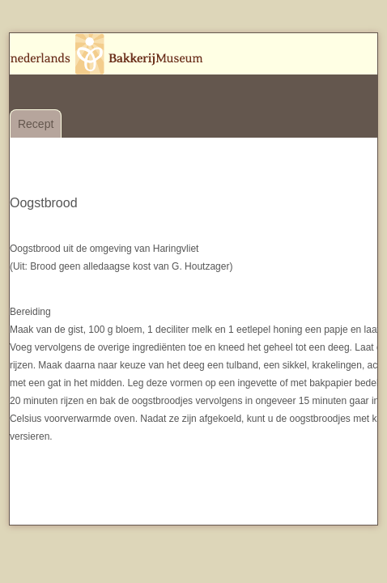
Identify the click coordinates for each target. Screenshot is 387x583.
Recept (35, 123)
